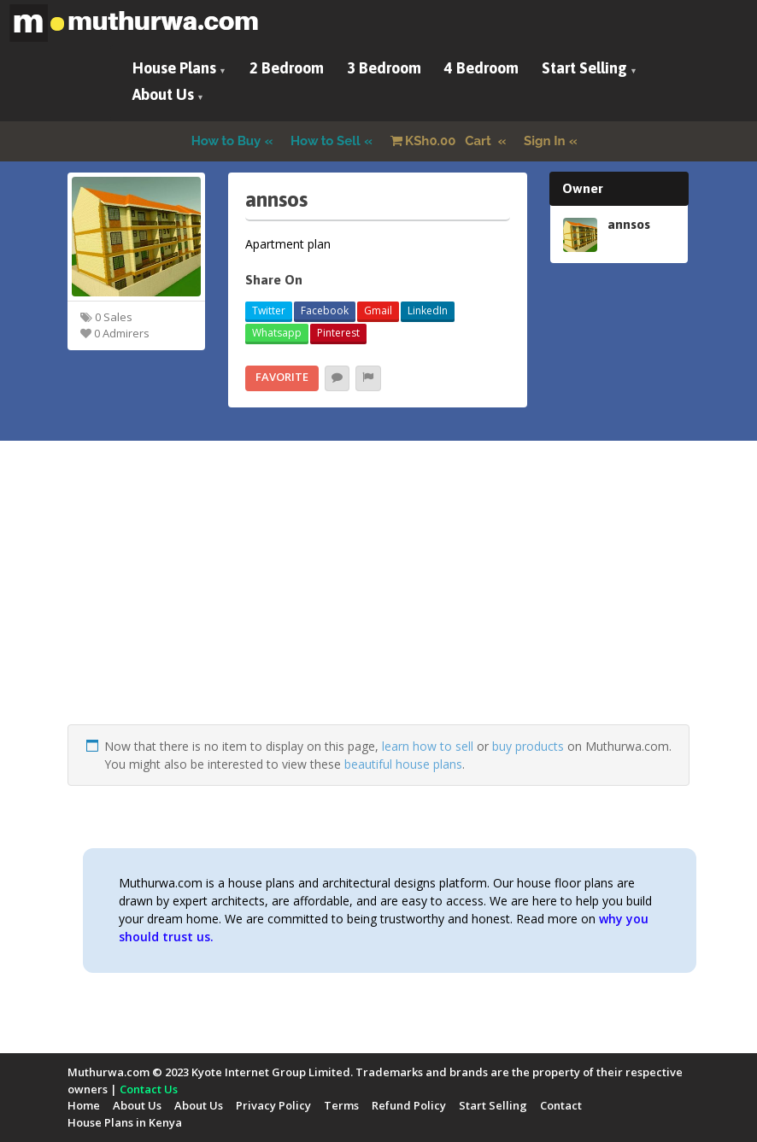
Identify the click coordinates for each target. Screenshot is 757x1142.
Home (83, 1105)
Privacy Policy (273, 1105)
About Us (163, 94)
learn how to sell (427, 746)
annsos (628, 223)
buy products (528, 746)
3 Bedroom (384, 68)
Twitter (268, 310)
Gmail (378, 310)
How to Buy (226, 141)
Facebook (325, 310)
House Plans (174, 68)
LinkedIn (428, 310)
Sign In (545, 141)
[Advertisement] (378, 604)
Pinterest (338, 332)
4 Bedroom (481, 68)
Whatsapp (277, 332)
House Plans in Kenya (124, 1122)
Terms (341, 1105)
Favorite (281, 376)
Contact (561, 1105)
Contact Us (149, 1089)
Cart (442, 141)
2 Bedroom (286, 68)
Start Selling (584, 68)
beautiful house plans (403, 764)
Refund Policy (409, 1105)
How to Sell (325, 141)
